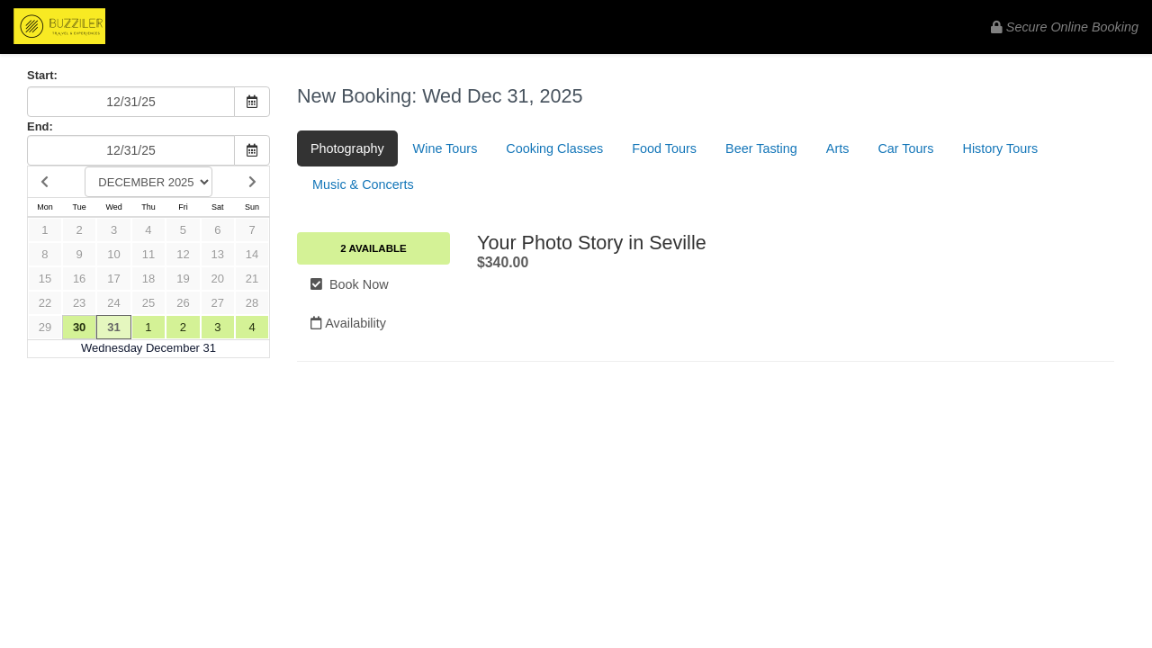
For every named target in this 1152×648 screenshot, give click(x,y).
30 (79, 327)
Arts (838, 148)
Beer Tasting (761, 148)
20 (218, 278)
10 (113, 254)
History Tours (1001, 148)
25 (148, 303)
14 (252, 254)
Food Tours (664, 148)
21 (252, 278)
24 (113, 303)
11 (148, 254)
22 (45, 303)
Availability (348, 323)
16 (79, 278)
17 (113, 278)
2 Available (373, 248)
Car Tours (905, 148)
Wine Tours (445, 148)
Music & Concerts (363, 184)
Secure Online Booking (1064, 27)
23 (79, 303)
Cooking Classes (554, 148)
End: (40, 126)
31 (113, 327)
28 (252, 303)
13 (218, 254)
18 (148, 278)
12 (182, 254)
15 (45, 278)
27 (218, 303)
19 (182, 278)
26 (182, 303)
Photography (347, 148)
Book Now (349, 284)
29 (45, 327)
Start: (42, 75)
